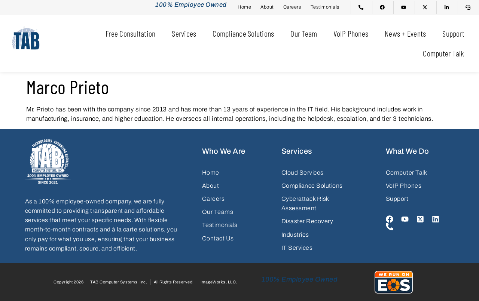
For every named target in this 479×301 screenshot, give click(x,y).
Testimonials (325, 7)
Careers (292, 7)
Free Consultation (130, 33)
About (267, 7)
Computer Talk (443, 53)
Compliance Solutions (243, 33)
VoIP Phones (350, 33)
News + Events (405, 33)
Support (453, 33)
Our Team (303, 33)
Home (244, 7)
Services (184, 33)
